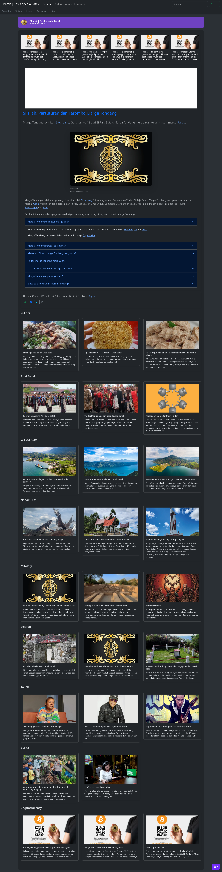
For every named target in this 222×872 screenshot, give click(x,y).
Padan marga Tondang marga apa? (46, 260)
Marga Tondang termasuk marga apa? (48, 221)
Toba (45, 207)
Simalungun (31, 207)
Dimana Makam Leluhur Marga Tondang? (50, 268)
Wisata (68, 4)
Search (214, 4)
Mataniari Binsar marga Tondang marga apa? (52, 253)
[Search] (190, 4)
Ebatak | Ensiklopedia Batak (20, 4)
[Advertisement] (111, 88)
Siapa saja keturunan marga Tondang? (48, 283)
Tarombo (47, 4)
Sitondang (62, 122)
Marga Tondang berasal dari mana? (47, 245)
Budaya (58, 4)
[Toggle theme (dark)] (216, 867)
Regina (92, 296)
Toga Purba (89, 235)
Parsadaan (42, 11)
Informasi (79, 4)
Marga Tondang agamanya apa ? (45, 276)
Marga (29, 11)
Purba (181, 122)
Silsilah (18, 11)
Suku (54, 11)
